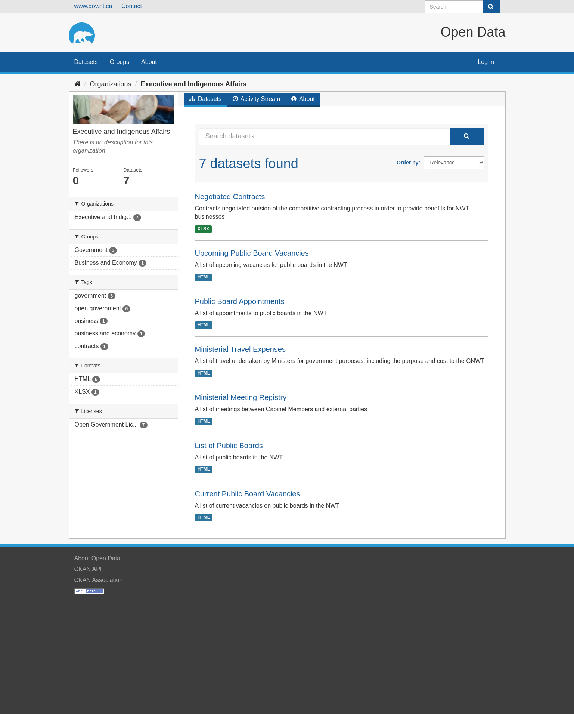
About (149, 62)
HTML (204, 277)
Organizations (110, 84)
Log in (486, 62)
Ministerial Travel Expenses (240, 349)
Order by (407, 163)
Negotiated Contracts (230, 197)
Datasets (86, 62)
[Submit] (491, 6)
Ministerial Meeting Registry (241, 397)
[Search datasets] (462, 6)
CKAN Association (98, 580)
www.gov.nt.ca (93, 6)
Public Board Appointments (240, 301)
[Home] (77, 84)
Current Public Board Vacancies (247, 494)
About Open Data (97, 558)
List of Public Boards (229, 445)
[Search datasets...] (324, 136)
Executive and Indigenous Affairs (193, 84)
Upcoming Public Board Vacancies (252, 253)
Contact (131, 6)
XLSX (203, 228)
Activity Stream (256, 99)
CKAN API (88, 569)
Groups (119, 62)
